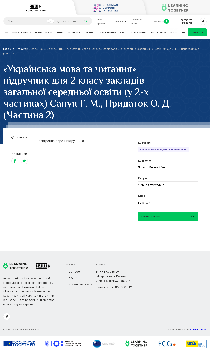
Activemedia (198, 329)
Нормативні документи (17, 32)
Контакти (159, 21)
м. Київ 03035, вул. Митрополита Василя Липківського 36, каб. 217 (113, 276)
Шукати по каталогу (67, 21)
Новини (120, 21)
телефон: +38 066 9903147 (114, 287)
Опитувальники (137, 32)
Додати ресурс (178, 21)
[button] (6, 32)
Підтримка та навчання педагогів (104, 32)
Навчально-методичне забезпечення (57, 32)
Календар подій (136, 21)
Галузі (197, 32)
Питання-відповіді (79, 284)
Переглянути (168, 216)
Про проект (101, 21)
